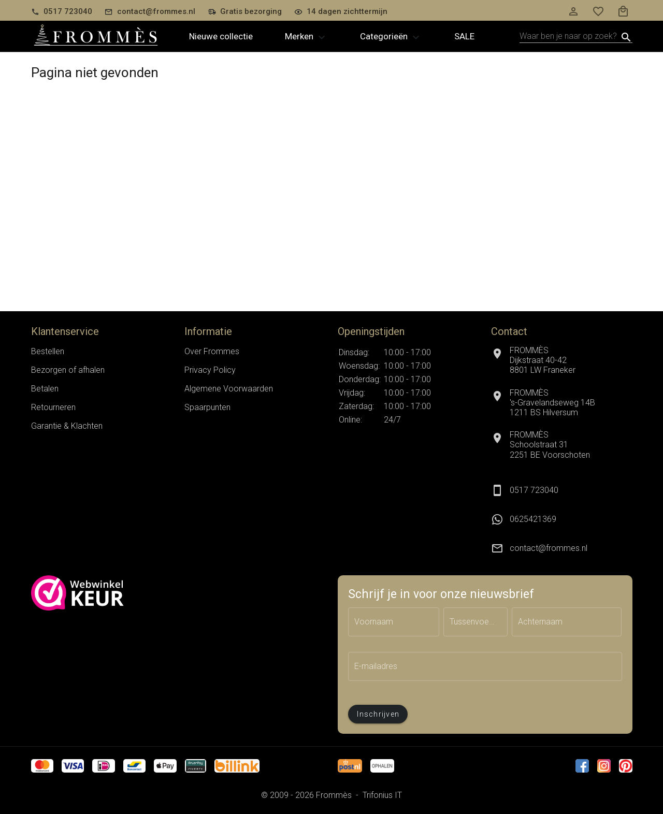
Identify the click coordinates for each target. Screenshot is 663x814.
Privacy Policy (210, 370)
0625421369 (533, 519)
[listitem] (561, 519)
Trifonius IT (382, 795)
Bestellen (47, 351)
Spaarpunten (207, 407)
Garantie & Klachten (67, 426)
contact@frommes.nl (548, 548)
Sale (464, 36)
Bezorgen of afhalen (68, 370)
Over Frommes (211, 351)
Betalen (45, 389)
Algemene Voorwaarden (228, 389)
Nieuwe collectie (221, 36)
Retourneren (53, 407)
